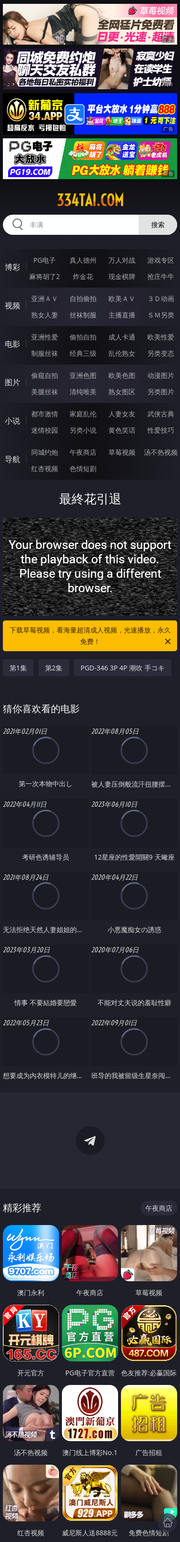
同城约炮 (44, 452)
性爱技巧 (160, 430)
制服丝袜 (44, 353)
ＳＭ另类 (160, 314)
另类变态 (160, 353)
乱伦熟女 (121, 353)
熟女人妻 (44, 314)
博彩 (12, 267)
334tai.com (90, 200)
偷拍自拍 (83, 336)
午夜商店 (83, 452)
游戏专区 (160, 260)
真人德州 (83, 260)
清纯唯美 (83, 391)
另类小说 (83, 430)
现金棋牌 (121, 276)
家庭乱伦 (83, 413)
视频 (12, 305)
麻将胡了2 (44, 276)
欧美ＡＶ (121, 298)
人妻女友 (121, 413)
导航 (12, 459)
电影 (12, 344)
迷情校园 (44, 430)
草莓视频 (121, 452)
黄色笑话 (121, 430)
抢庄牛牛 (160, 276)
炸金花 (83, 276)
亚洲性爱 (44, 336)
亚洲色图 (83, 375)
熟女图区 (121, 391)
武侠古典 (160, 413)
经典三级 (83, 353)
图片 (12, 382)
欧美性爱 (160, 336)
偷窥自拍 (44, 375)
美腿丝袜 (44, 391)
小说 (12, 420)
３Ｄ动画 (160, 298)
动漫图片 (160, 375)
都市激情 (44, 413)
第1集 (18, 667)
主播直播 (121, 314)
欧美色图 (121, 375)
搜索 (158, 224)
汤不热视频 (161, 452)
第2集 (53, 667)
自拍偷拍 (83, 298)
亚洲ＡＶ (44, 298)
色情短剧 (83, 468)
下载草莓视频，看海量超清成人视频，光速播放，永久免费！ (91, 636)
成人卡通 (121, 336)
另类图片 (160, 391)
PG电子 (44, 260)
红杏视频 (44, 468)
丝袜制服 (83, 314)
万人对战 (121, 260)
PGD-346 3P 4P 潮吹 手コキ (123, 667)
